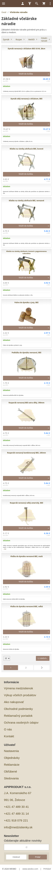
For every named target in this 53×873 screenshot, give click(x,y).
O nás (8, 729)
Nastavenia (11, 751)
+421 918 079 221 (16, 820)
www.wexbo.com (30, 868)
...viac (4, 549)
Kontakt (9, 736)
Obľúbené (10, 771)
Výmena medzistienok (18, 688)
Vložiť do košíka (26, 73)
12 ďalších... (42, 658)
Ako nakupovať (14, 702)
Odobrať (16, 857)
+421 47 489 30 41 (16, 806)
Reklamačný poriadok (18, 715)
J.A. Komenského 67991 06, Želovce (17, 796)
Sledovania (11, 778)
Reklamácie (12, 764)
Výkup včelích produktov (20, 695)
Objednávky (12, 757)
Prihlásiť (47, 868)
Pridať (37, 857)
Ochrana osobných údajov (21, 722)
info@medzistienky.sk (18, 827)
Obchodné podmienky (18, 708)
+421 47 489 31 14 (16, 813)
